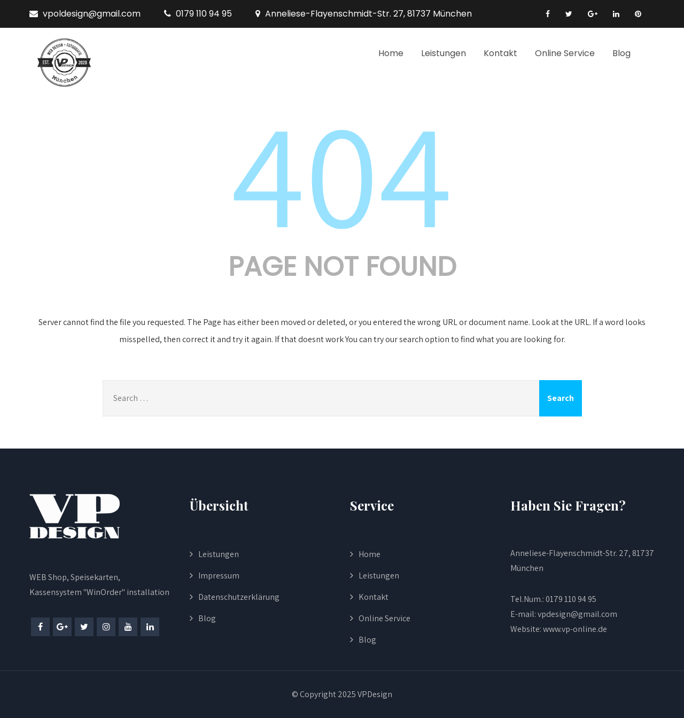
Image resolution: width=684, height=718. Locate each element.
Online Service (565, 53)
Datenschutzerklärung (238, 597)
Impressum (218, 575)
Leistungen (443, 53)
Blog (621, 53)
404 (342, 172)
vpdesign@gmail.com (577, 614)
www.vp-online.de (574, 629)
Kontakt (500, 53)
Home (390, 53)
